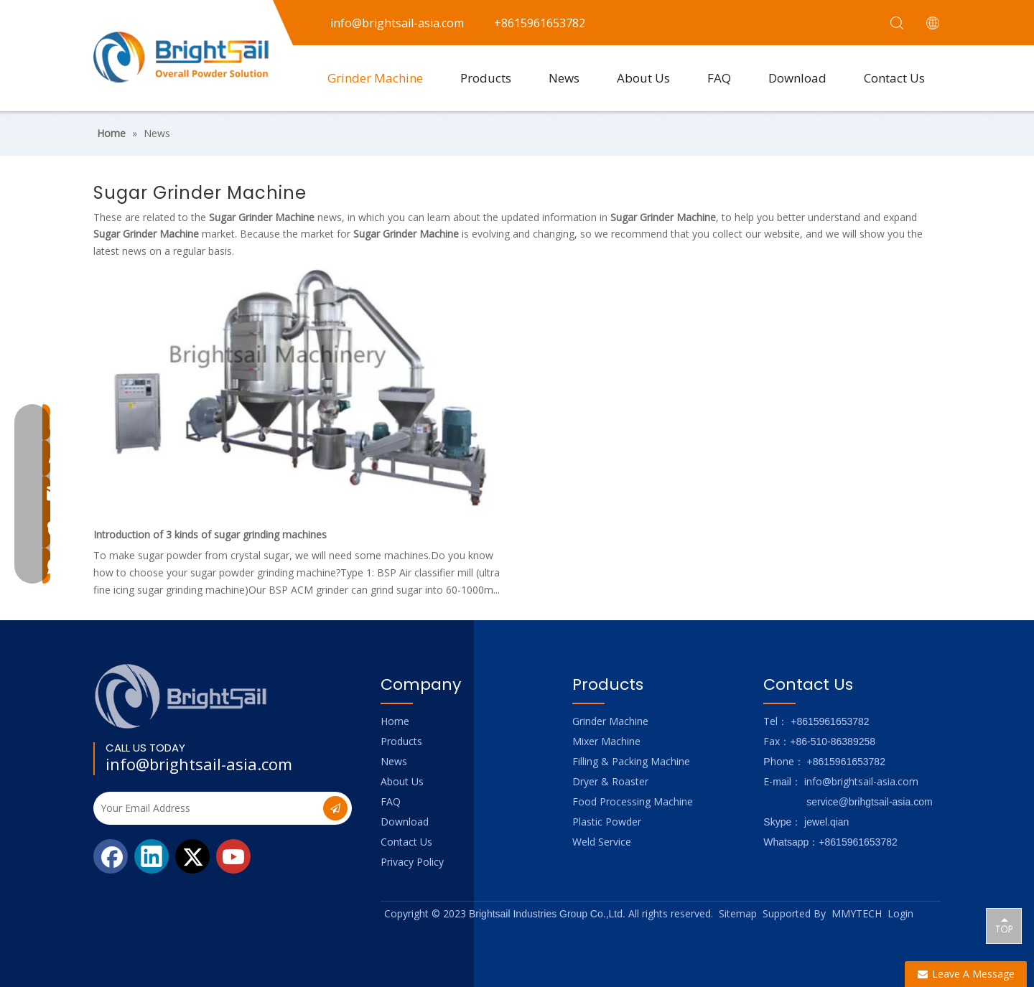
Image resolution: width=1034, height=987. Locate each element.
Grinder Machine (375, 78)
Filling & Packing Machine (631, 761)
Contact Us (894, 78)
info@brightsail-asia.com (199, 764)
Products (485, 78)
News (564, 78)
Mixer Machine (606, 741)
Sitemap (738, 913)
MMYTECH (857, 913)
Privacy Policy (412, 862)
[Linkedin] (151, 856)
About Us (643, 78)
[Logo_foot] (181, 696)
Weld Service (601, 841)
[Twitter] (192, 856)
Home (395, 721)
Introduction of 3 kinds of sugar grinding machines (210, 534)
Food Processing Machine (632, 801)
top (1003, 925)
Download (797, 78)
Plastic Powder (606, 821)
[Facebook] (110, 856)
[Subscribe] (335, 808)
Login (900, 913)
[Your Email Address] (206, 808)
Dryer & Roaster (610, 781)
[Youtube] (233, 856)
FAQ (719, 78)
